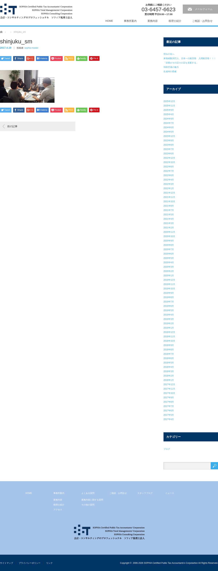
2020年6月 (169, 253)
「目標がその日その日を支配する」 (181, 63)
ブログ (167, 449)
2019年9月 (169, 293)
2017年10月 (169, 393)
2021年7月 (169, 210)
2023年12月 (169, 136)
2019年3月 (169, 319)
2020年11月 (169, 232)
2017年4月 (169, 419)
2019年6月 (169, 306)
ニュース (169, 493)
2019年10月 (169, 288)
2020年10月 (169, 236)
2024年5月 (169, 131)
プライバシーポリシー (30, 563)
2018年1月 (169, 380)
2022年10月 (169, 162)
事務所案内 (130, 20)
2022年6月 (169, 175)
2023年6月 (169, 153)
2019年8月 (169, 297)
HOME (109, 20)
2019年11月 (169, 284)
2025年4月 (169, 114)
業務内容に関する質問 (92, 500)
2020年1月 (169, 275)
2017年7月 (169, 406)
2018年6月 (169, 358)
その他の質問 (87, 505)
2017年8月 (169, 402)
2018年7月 (169, 354)
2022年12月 (169, 158)
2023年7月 (169, 149)
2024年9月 (169, 118)
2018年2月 (169, 375)
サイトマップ (6, 563)
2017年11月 (169, 389)
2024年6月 (169, 127)
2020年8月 (169, 245)
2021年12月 (169, 192)
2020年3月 (169, 267)
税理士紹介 (175, 20)
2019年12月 (169, 280)
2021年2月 (169, 227)
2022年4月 (169, 179)
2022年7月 (169, 171)
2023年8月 (169, 145)
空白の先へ (169, 54)
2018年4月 (169, 367)
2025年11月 (169, 105)
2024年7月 (169, 123)
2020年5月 (169, 258)
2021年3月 (169, 223)
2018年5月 (169, 362)
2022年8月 (169, 166)
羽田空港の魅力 (171, 67)
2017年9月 (169, 397)
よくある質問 (87, 493)
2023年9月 (169, 140)
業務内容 (153, 20)
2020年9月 (169, 240)
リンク (49, 563)
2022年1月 (169, 188)
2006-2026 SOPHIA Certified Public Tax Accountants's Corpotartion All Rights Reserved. (175, 563)
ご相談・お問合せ (202, 20)
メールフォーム (204, 9)
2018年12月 (169, 332)
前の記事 (12, 126)
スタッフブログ (145, 493)
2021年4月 (169, 219)
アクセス (57, 510)
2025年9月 (169, 110)
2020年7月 (169, 249)
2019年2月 (169, 323)
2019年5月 (169, 310)
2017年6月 (169, 410)
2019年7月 (169, 301)
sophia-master (31, 48)
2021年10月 (169, 201)
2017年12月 (169, 384)
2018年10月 (169, 341)
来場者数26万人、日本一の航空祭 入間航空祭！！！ (190, 58)
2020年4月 (169, 262)
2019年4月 (169, 314)
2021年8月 (169, 206)
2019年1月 (169, 328)
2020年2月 (169, 271)
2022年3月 (169, 184)
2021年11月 (169, 197)
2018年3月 (169, 371)
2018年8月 (169, 349)
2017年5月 (169, 415)
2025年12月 (169, 101)
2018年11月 (169, 336)
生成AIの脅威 (170, 71)
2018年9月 (169, 345)
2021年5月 (169, 214)
